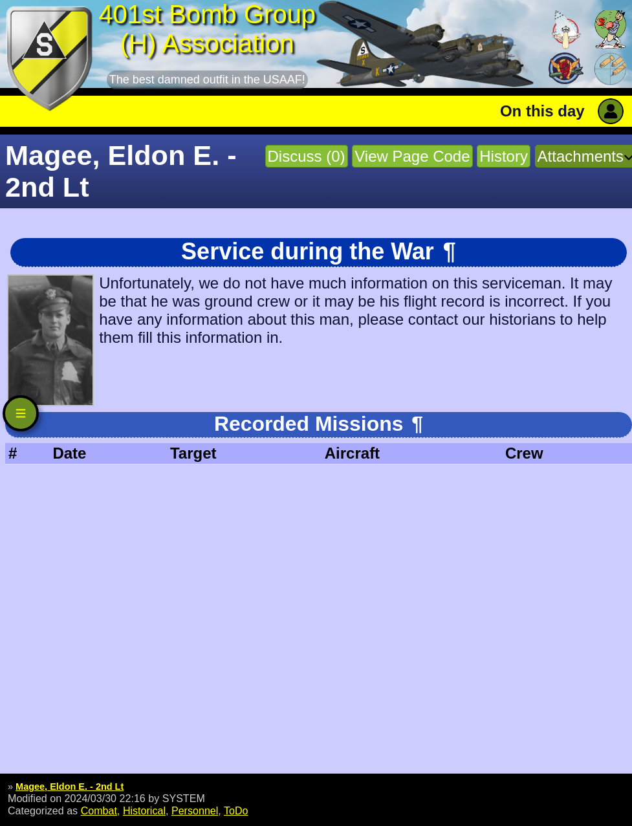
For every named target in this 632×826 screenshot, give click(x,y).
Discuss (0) (306, 156)
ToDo (236, 810)
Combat (99, 810)
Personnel (194, 810)
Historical (144, 810)
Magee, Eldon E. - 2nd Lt (70, 786)
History (503, 156)
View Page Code (412, 156)
